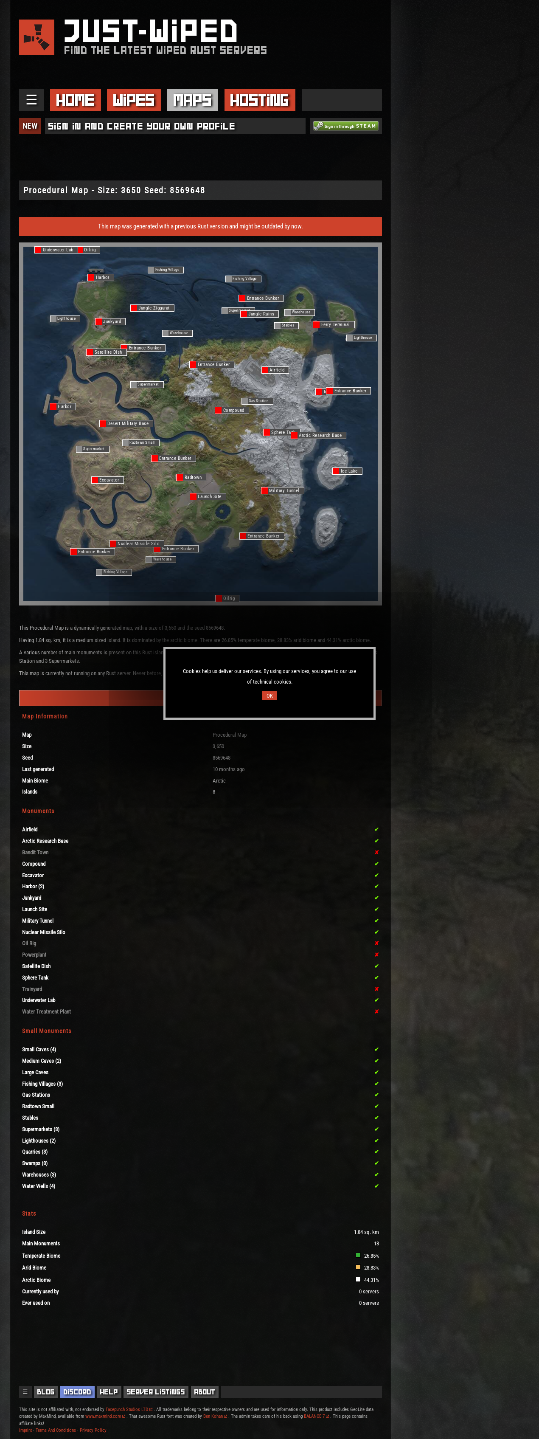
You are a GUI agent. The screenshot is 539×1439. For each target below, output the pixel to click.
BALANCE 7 (316, 1416)
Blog (46, 1391)
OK (270, 696)
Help (109, 1391)
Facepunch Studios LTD (129, 1409)
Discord (77, 1391)
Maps (193, 99)
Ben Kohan (215, 1416)
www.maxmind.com (105, 1416)
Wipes (134, 99)
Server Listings (156, 1391)
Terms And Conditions (56, 1430)
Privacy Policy (93, 1430)
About (205, 1391)
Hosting (259, 99)
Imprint (25, 1430)
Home (75, 99)
